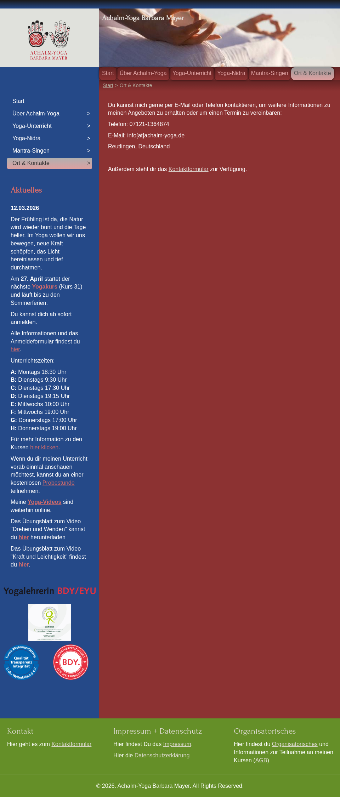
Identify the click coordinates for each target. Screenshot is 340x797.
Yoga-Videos (44, 502)
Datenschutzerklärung (162, 755)
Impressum (177, 744)
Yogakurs (44, 287)
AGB (261, 760)
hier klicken (44, 447)
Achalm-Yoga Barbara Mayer (143, 18)
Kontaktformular (189, 169)
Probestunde (58, 483)
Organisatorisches (295, 744)
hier (15, 349)
